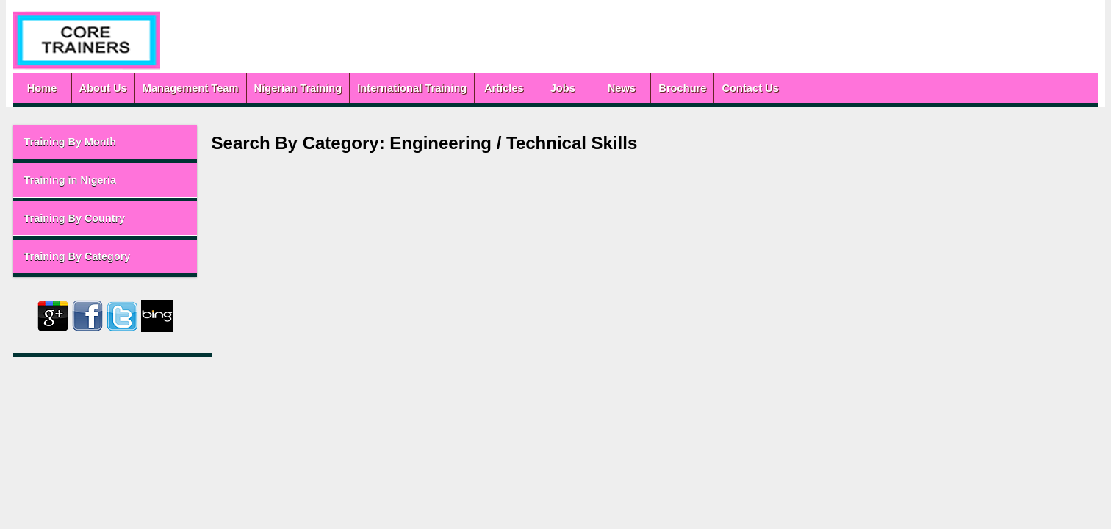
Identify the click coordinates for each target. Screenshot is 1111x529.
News (672, 88)
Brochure (732, 88)
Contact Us (800, 88)
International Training (462, 88)
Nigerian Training (348, 88)
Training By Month (120, 142)
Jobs (612, 88)
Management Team (241, 88)
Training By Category (127, 256)
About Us (153, 88)
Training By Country (125, 218)
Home (92, 88)
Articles (554, 88)
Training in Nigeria (120, 180)
